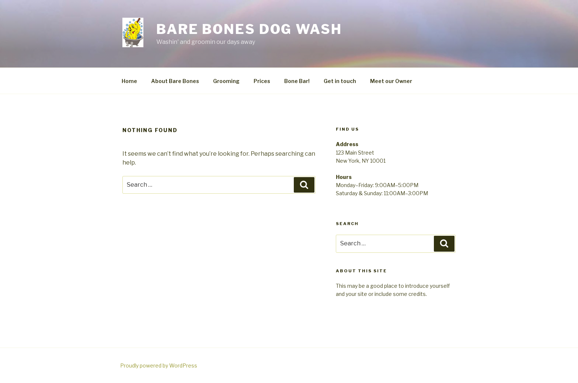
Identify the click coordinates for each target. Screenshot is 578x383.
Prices (262, 81)
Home (129, 81)
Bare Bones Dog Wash (249, 29)
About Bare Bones (175, 81)
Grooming (226, 81)
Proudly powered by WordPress (158, 365)
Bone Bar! (297, 81)
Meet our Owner (391, 81)
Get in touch (340, 81)
